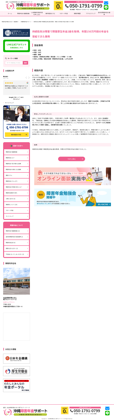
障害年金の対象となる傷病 (13, 169)
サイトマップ (9, 103)
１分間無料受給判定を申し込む (37, 13)
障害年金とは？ (10, 158)
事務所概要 (77, 13)
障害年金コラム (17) (11, 181)
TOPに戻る (75, 159)
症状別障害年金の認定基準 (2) (14, 237)
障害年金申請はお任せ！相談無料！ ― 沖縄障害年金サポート (16, 21)
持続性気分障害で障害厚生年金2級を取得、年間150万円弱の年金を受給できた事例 (54, 21)
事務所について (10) (11, 204)
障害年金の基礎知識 (23, 13)
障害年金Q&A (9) (10, 242)
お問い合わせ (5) (10, 199)
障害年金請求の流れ (11, 193)
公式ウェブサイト (9, 302)
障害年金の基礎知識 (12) (13, 231)
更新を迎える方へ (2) (12, 248)
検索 (25, 63)
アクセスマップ (90, 13)
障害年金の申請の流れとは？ (14, 187)
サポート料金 (64, 13)
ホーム (10, 13)
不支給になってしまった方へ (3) (15, 254)
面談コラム (9, 175)
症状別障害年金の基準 (104, 13)
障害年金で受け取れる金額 (13, 163)
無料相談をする (50, 13)
